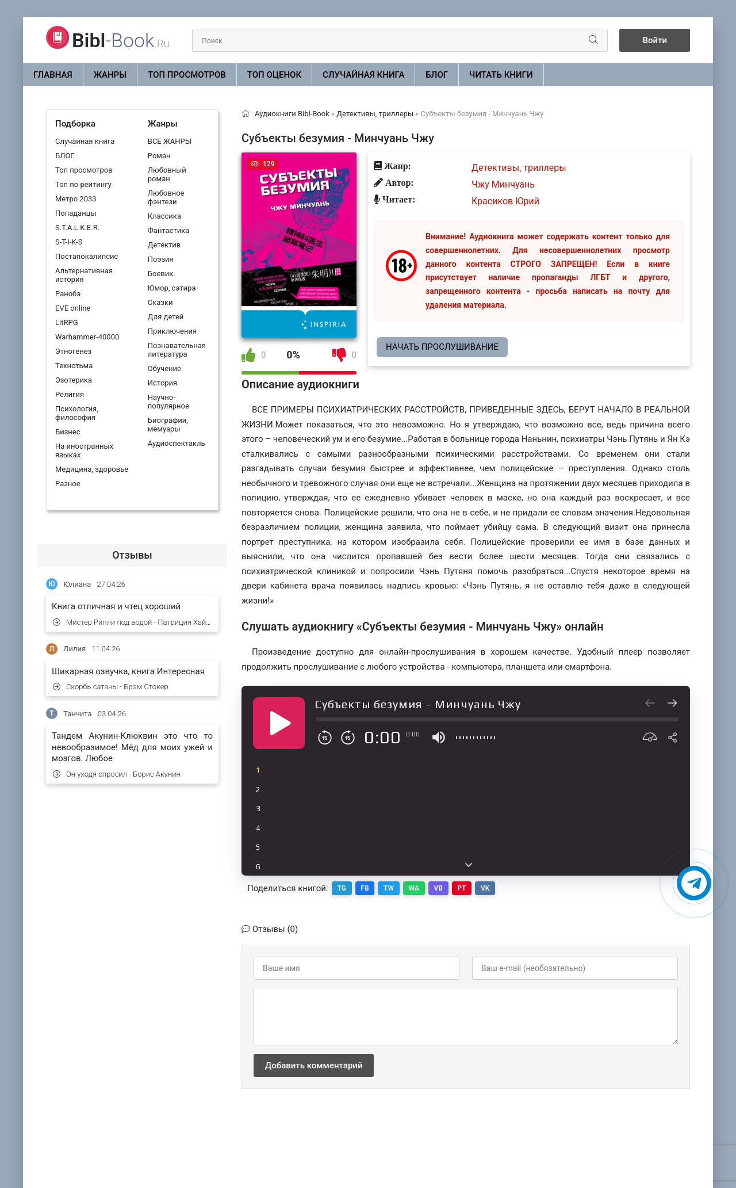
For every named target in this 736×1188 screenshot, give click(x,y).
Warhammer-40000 (87, 337)
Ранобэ (67, 293)
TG (342, 888)
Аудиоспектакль (176, 443)
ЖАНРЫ (110, 75)
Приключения (172, 331)
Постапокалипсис (86, 256)
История (162, 383)
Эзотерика (73, 380)
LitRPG (66, 322)
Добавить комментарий (313, 1065)
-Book (120, 40)
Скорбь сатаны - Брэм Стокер (110, 686)
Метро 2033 (76, 198)
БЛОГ (436, 75)
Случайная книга (363, 75)
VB (439, 888)
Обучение (164, 368)
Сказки (160, 302)
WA (414, 888)
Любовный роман (167, 174)
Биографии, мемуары (168, 424)
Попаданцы (75, 213)
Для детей (166, 316)
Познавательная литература (177, 349)
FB (365, 888)
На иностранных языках (84, 450)
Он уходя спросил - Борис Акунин (117, 774)
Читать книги (500, 75)
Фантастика (168, 230)
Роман (159, 155)
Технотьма (74, 365)
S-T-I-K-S (68, 242)
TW (389, 888)
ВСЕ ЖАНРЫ (169, 141)
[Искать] (593, 40)
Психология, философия (76, 413)
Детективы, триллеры (518, 167)
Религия (69, 394)
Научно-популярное (168, 401)
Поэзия (161, 259)
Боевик (160, 273)
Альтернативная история (84, 275)
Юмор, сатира (172, 288)
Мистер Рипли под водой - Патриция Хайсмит (133, 622)
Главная (52, 75)
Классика (164, 216)
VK (486, 888)
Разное (67, 483)
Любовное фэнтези (166, 197)
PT (463, 888)
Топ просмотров (187, 75)
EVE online (72, 308)
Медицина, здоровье (91, 469)
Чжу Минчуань (503, 184)
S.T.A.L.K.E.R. (77, 227)
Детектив (164, 244)
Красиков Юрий (505, 201)
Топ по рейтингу (83, 184)
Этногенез (73, 351)
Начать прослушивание (442, 347)
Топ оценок (274, 75)
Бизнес (67, 431)
